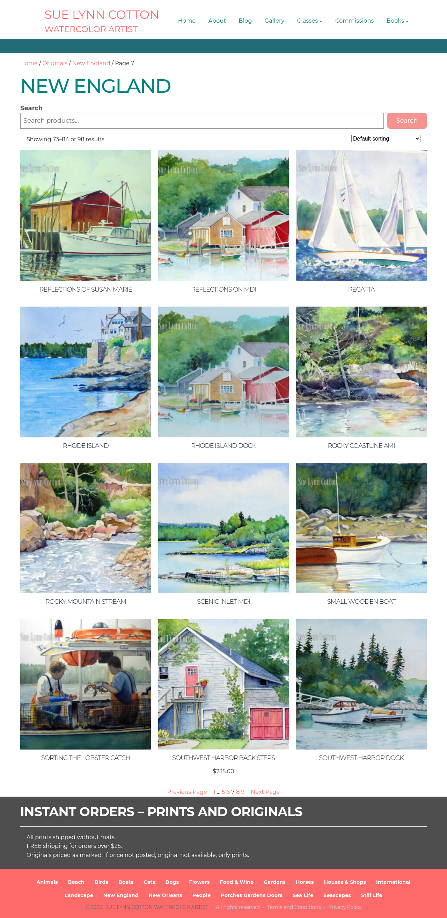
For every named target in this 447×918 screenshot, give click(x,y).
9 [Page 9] (243, 792)
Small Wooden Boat (361, 601)
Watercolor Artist (91, 29)
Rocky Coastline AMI (361, 446)
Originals (54, 63)
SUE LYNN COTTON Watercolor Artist (156, 907)
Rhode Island (86, 446)
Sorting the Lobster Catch (85, 758)
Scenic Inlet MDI (223, 601)
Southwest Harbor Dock (361, 758)
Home (29, 63)
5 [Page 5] (223, 792)
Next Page (265, 792)
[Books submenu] (407, 21)
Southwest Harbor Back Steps (223, 758)
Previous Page (187, 792)
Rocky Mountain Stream (85, 601)
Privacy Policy (344, 907)
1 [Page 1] (214, 792)
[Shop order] (385, 138)
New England (91, 63)
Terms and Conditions (294, 907)
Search (31, 108)
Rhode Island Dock (223, 446)
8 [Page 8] (238, 792)
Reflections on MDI (223, 289)
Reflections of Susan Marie (85, 289)
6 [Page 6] (228, 792)
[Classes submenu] (321, 21)
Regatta (361, 289)
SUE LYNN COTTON (101, 14)
